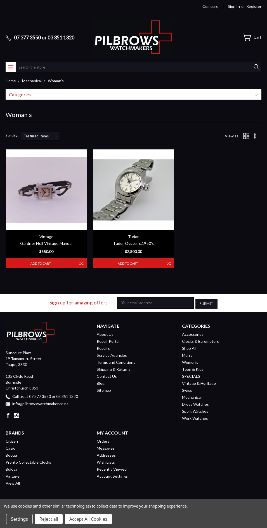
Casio (10, 447)
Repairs (103, 347)
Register (253, 6)
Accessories (193, 333)
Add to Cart (39, 263)
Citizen (12, 440)
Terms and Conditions (116, 361)
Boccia (11, 454)
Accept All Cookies (88, 519)
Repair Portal (108, 340)
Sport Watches (195, 410)
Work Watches (195, 417)
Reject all (48, 519)
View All (13, 482)
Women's (190, 361)
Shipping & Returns (114, 368)
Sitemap (104, 389)
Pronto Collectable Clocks (28, 461)
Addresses (106, 454)
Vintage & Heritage (199, 382)
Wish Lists (106, 461)
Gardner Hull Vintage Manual (46, 243)
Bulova (11, 468)
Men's (187, 354)
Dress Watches (195, 403)
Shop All (189, 347)
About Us (105, 333)
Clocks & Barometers (200, 340)
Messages (106, 447)
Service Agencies (112, 354)
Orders (103, 440)
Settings (19, 519)
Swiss (187, 389)
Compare (210, 6)
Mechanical (192, 396)
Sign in (234, 6)
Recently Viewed (112, 468)
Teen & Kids (193, 368)
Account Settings (112, 475)
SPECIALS (191, 375)
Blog (101, 382)
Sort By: (12, 135)
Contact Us (107, 375)
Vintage (13, 475)
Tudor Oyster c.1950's (133, 243)
